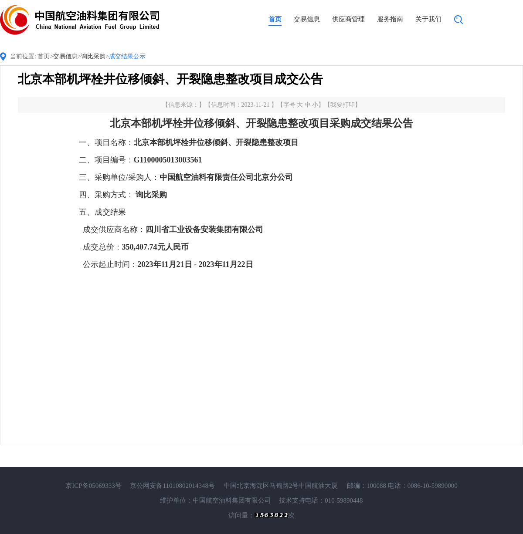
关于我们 (428, 19)
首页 (275, 19)
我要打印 (342, 104)
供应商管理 (348, 19)
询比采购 (93, 56)
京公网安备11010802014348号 (172, 485)
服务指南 (390, 19)
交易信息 (307, 19)
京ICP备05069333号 (93, 485)
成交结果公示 (127, 56)
